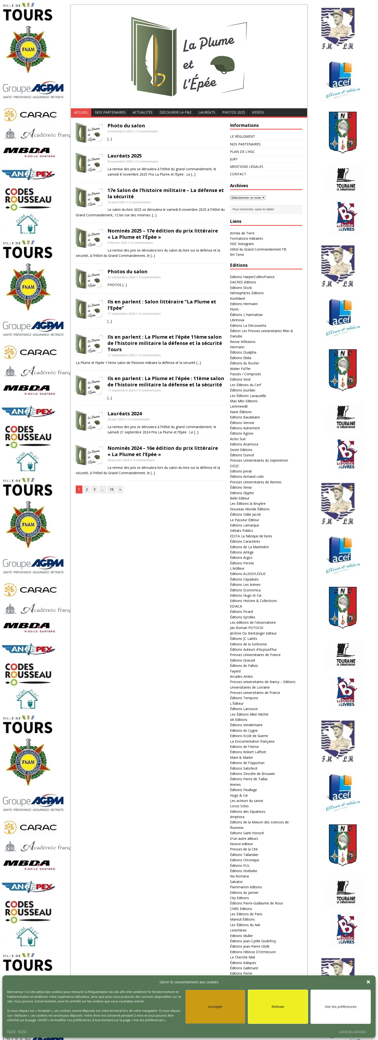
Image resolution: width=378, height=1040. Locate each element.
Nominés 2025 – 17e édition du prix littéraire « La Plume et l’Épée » (163, 233)
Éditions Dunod (242, 455)
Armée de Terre (242, 233)
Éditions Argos (241, 557)
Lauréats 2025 (125, 155)
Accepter (215, 1007)
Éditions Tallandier (244, 854)
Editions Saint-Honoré (247, 833)
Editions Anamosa (244, 444)
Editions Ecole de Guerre (249, 735)
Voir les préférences (341, 1007)
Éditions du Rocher (244, 363)
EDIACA (236, 606)
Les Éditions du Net (245, 925)
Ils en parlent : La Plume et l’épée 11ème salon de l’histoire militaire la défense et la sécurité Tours (165, 343)
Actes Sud (237, 439)
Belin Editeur (240, 498)
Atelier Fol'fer (240, 368)
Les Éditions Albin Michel (249, 714)
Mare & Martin (241, 757)
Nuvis (234, 309)
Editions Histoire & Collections (253, 600)
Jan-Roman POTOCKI (246, 627)
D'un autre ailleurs (244, 838)
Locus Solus (239, 806)
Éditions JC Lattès (243, 638)
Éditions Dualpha (243, 352)
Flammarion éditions (246, 887)
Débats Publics (241, 530)
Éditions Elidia (240, 358)
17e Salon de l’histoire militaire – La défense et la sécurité (166, 193)
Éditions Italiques (243, 962)
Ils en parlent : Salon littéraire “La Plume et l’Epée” (162, 304)
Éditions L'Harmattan (246, 314)
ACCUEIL (81, 112)
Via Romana (239, 876)
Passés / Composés (245, 374)
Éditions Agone (241, 433)
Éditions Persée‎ (242, 563)
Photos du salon (128, 271)
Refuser (278, 1007)
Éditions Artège (242, 552)
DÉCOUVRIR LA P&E (175, 112)
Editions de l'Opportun (247, 762)
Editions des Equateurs (247, 811)
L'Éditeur (236, 703)
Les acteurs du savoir (246, 800)
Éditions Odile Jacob (245, 514)
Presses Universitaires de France (255, 654)
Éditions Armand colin (247, 476)
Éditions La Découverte (248, 325)
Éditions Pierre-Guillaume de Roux (256, 903)
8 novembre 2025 (120, 161)
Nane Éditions (241, 412)
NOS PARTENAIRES (110, 112)
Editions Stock (241, 287)
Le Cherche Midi (242, 957)
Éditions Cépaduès (244, 579)
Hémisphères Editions (247, 293)
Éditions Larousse (244, 708)
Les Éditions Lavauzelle (248, 395)
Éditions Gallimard (244, 968)
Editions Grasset (242, 660)
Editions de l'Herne (244, 746)
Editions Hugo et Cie (246, 595)
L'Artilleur (237, 568)
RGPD (11, 1031)
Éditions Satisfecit (243, 768)
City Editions (239, 898)
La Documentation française (252, 741)
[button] (368, 981)
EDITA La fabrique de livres (251, 536)
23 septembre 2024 (121, 277)
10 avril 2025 (116, 202)
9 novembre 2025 (120, 131)
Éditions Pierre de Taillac (249, 779)
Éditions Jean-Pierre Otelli (249, 946)
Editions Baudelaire (245, 417)
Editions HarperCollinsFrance (252, 276)
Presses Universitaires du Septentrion (259, 460)
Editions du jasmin (244, 892)
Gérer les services (352, 1031)
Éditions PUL (240, 865)
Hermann (237, 347)
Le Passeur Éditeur (244, 520)
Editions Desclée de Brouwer (252, 773)
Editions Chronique (244, 860)
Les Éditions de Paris (246, 914)
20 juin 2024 (116, 419)
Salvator (236, 881)
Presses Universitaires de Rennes (256, 482)
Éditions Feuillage (243, 789)
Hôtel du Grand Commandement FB (258, 249)
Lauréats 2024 (125, 413)
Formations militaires (246, 238)
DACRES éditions (243, 282)
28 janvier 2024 (118, 460)
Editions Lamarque (244, 525)
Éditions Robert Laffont (248, 752)
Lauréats (206, 112)
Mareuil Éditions (242, 919)
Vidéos (258, 112)
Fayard (235, 671)
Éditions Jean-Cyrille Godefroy (253, 941)
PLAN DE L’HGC (242, 151)
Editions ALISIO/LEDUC (248, 573)
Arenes (235, 784)
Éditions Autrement (245, 428)
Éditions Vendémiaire (246, 725)
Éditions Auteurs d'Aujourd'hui (253, 649)
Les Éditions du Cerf (245, 385)
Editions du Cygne (244, 730)
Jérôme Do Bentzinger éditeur (253, 633)
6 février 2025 (117, 242)
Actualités (143, 112)
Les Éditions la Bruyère (248, 503)
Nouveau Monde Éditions (250, 509)
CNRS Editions (241, 908)
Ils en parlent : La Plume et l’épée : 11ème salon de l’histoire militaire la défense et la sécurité (166, 381)
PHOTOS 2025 (233, 112)
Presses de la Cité (244, 849)
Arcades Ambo (241, 676)
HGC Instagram (242, 243)
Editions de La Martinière (249, 547)
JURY (233, 159)
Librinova (237, 320)
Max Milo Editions (244, 401)
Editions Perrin (241, 973)
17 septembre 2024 (121, 313)
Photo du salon (126, 125)
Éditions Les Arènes (245, 584)
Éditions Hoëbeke (243, 871)
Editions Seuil (240, 379)
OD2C (234, 466)
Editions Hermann (244, 303)
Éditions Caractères (245, 541)
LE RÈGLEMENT (242, 136)
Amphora (237, 816)
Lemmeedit (239, 406)
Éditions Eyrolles (242, 617)
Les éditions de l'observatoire (253, 622)
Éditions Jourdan (242, 390)
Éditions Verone (242, 422)
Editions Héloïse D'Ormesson (253, 952)
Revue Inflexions (243, 341)
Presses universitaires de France (255, 692)
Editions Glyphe (242, 493)
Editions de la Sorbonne (248, 644)
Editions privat (241, 471)
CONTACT (238, 174)
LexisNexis (238, 930)
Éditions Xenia (241, 487)
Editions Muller (241, 935)
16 (112, 489)
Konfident (237, 298)
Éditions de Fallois (244, 665)
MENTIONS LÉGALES (246, 166)
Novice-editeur (241, 844)
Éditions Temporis (244, 698)
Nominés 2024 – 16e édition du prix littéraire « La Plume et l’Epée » (163, 451)
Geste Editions (241, 449)
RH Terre (237, 254)
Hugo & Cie (239, 795)
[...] (110, 139)
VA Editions (238, 719)
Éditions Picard (241, 611)
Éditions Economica (245, 590)
